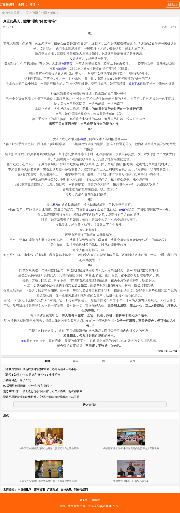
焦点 (6, 415)
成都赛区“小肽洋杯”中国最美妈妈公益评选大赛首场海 (131, 448)
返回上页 (172, 4)
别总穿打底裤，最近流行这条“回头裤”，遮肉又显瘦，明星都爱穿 (42, 391)
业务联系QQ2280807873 (103, 505)
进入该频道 (90, 404)
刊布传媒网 (81, 489)
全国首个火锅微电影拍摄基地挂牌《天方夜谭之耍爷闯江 (49, 481)
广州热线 (52, 489)
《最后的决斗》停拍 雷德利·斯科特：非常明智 (31, 374)
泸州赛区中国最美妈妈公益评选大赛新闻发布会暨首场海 (49, 448)
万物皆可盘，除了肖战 (17, 380)
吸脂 (122, 209)
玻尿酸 (90, 209)
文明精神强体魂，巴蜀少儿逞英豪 (131, 481)
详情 (32, 4)
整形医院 (66, 63)
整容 (73, 58)
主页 (26, 12)
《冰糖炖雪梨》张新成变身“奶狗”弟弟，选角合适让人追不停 (40, 369)
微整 (83, 139)
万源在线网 (7, 4)
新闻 (21, 4)
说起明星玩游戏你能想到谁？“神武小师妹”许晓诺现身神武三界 (41, 396)
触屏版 (83, 500)
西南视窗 (39, 489)
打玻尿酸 (61, 68)
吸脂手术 (134, 83)
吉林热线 (66, 489)
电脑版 (96, 500)
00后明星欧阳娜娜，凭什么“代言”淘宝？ (27, 385)
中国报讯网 (25, 489)
